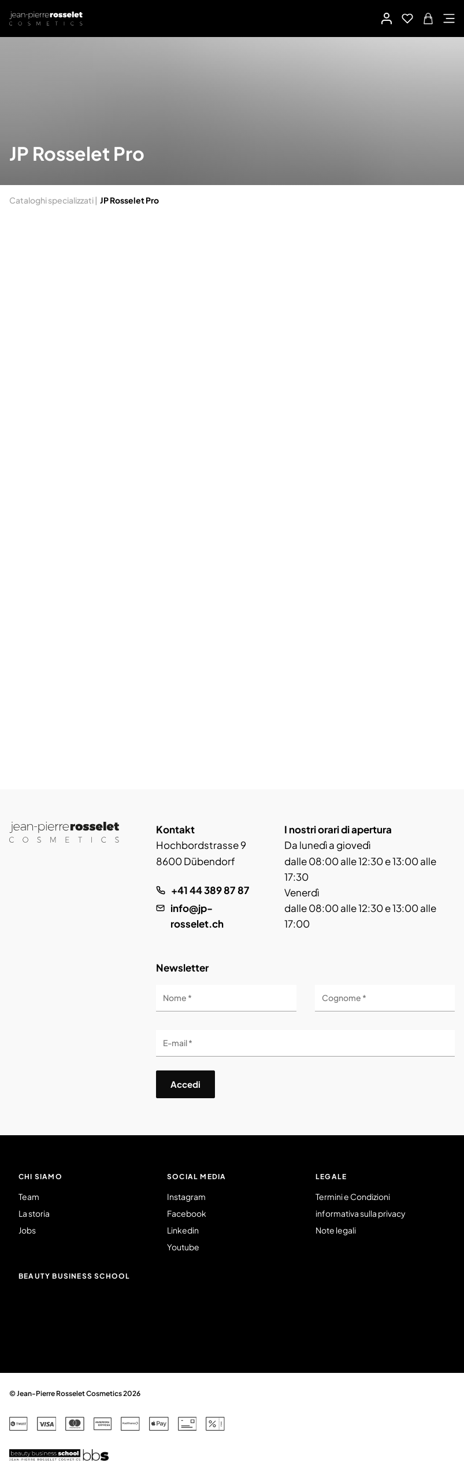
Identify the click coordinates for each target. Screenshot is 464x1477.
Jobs (27, 1230)
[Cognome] (385, 998)
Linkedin (183, 1230)
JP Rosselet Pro (129, 200)
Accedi (185, 1084)
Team (28, 1196)
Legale (331, 1176)
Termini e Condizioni (352, 1196)
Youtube (183, 1247)
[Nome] (226, 998)
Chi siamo (40, 1176)
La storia (34, 1213)
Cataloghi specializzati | (53, 200)
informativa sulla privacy (360, 1213)
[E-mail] (305, 1043)
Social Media (196, 1176)
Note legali (335, 1230)
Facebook (186, 1213)
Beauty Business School (74, 1276)
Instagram (186, 1196)
